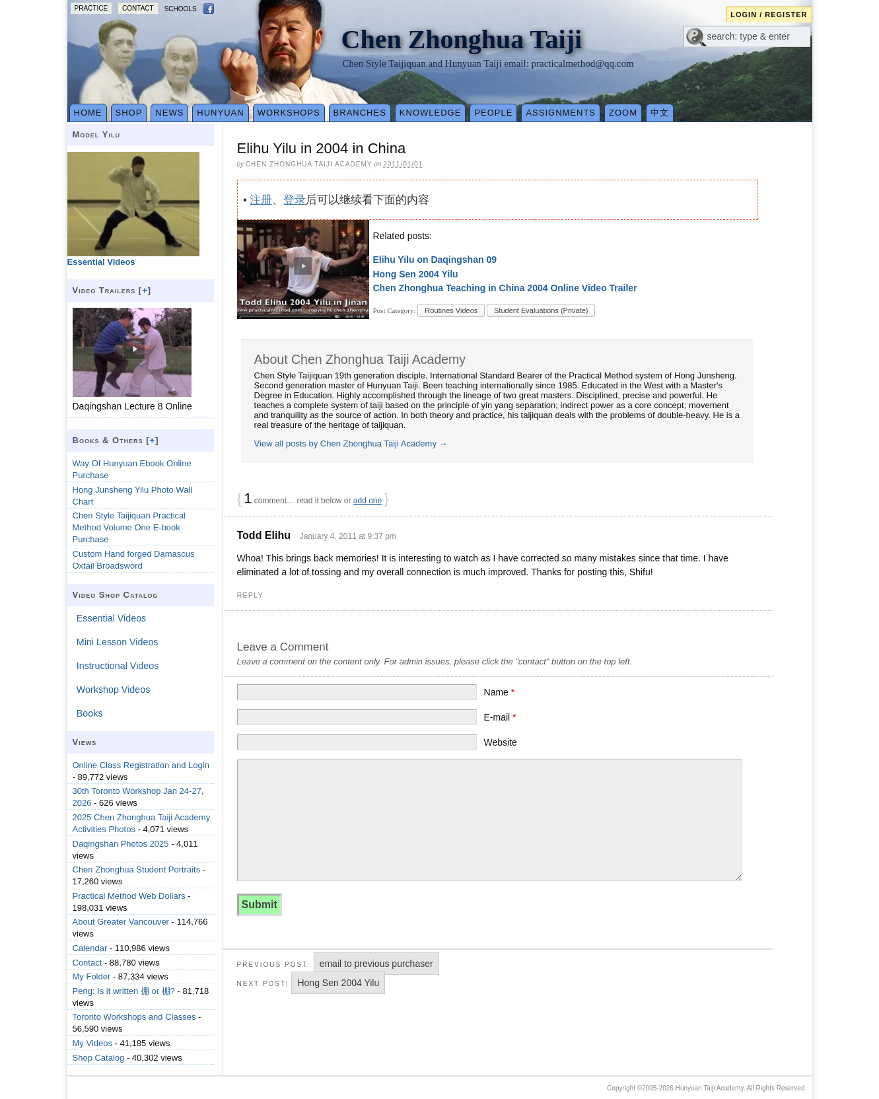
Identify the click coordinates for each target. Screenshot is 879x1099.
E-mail (500, 717)
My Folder (92, 976)
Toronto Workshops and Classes (134, 1017)
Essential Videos (111, 618)
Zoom (623, 113)
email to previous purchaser (376, 963)
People (493, 113)
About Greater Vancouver (121, 922)
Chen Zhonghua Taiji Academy (309, 164)
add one (367, 500)
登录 (294, 200)
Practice (91, 8)
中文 (659, 113)
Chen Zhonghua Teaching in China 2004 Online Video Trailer (505, 288)
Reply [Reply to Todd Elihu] (250, 595)
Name (499, 692)
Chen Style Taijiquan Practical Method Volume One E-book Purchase (129, 527)
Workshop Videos (114, 689)
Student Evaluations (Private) (541, 310)
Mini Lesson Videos (117, 642)
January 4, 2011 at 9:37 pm (348, 536)
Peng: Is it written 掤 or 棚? (124, 991)
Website (500, 742)
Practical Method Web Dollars (129, 896)
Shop (129, 113)
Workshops (289, 113)
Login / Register (768, 14)
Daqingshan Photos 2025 (121, 844)
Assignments (561, 113)
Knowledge (431, 113)
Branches (360, 113)
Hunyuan (220, 113)
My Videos (92, 1043)
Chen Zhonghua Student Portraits (137, 869)
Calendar (90, 948)
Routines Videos (451, 310)
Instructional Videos (118, 665)
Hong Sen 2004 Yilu (415, 274)
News (169, 113)
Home (88, 113)
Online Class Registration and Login (141, 765)
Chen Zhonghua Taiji (461, 39)
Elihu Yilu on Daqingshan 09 (435, 259)
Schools (180, 9)
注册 (261, 200)
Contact (138, 8)
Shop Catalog (99, 1058)
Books (90, 713)
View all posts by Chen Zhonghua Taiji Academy (351, 443)
